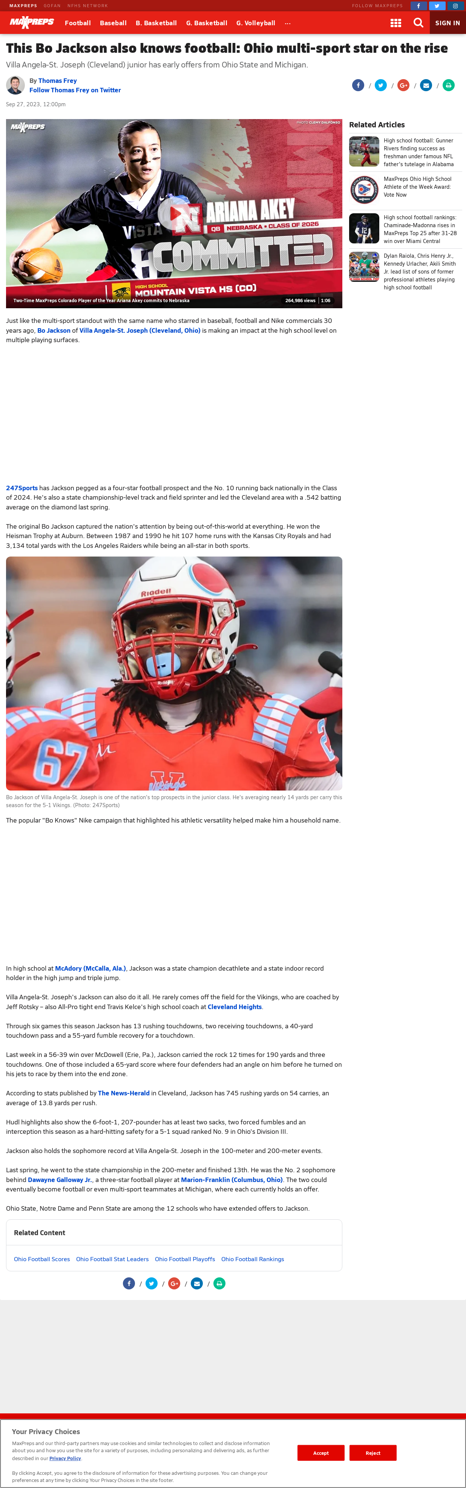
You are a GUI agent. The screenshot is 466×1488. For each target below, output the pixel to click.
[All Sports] (288, 22)
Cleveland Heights (235, 1006)
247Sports (22, 487)
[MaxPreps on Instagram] (456, 6)
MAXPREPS (23, 5)
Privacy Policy (65, 1458)
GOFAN (52, 5)
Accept (321, 1452)
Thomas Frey (57, 80)
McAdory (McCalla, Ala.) (90, 968)
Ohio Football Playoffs (185, 1259)
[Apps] (396, 22)
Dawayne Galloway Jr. (60, 1179)
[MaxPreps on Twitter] (437, 6)
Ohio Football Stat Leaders (112, 1259)
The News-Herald (124, 1092)
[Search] (418, 22)
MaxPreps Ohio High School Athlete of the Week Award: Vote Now (418, 186)
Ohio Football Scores (42, 1259)
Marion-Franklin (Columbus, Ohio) (232, 1179)
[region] (233, 1453)
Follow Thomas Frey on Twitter (75, 89)
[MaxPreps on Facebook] (419, 6)
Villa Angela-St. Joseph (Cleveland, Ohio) (140, 330)
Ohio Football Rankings (252, 1259)
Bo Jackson (54, 330)
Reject (373, 1452)
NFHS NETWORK (87, 5)
